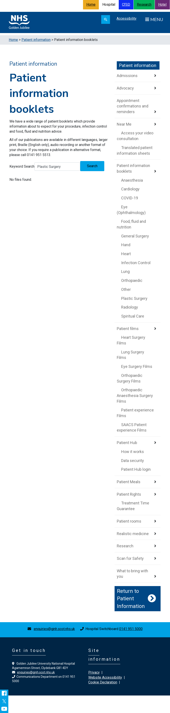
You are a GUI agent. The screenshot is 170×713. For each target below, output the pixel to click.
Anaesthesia (132, 180)
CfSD (126, 4)
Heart (126, 253)
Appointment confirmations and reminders (132, 106)
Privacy (94, 672)
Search (92, 166)
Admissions (127, 75)
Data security (132, 460)
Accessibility (126, 18)
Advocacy (125, 88)
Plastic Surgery (134, 298)
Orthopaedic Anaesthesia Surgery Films (135, 395)
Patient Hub (127, 442)
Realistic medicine (133, 533)
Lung (125, 271)
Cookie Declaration (102, 682)
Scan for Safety (130, 558)
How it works (132, 451)
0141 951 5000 (131, 629)
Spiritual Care (132, 316)
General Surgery (135, 236)
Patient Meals (128, 481)
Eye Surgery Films (136, 366)
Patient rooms (129, 521)
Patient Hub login (136, 469)
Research (144, 4)
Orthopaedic (131, 280)
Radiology (129, 307)
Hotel (162, 4)
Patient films (128, 328)
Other (126, 289)
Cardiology (130, 189)
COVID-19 (129, 198)
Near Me (124, 124)
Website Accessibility (105, 677)
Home (91, 4)
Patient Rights (129, 494)
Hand (125, 244)
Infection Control (136, 262)
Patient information (36, 40)
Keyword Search (21, 166)
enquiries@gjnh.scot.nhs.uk (54, 629)
